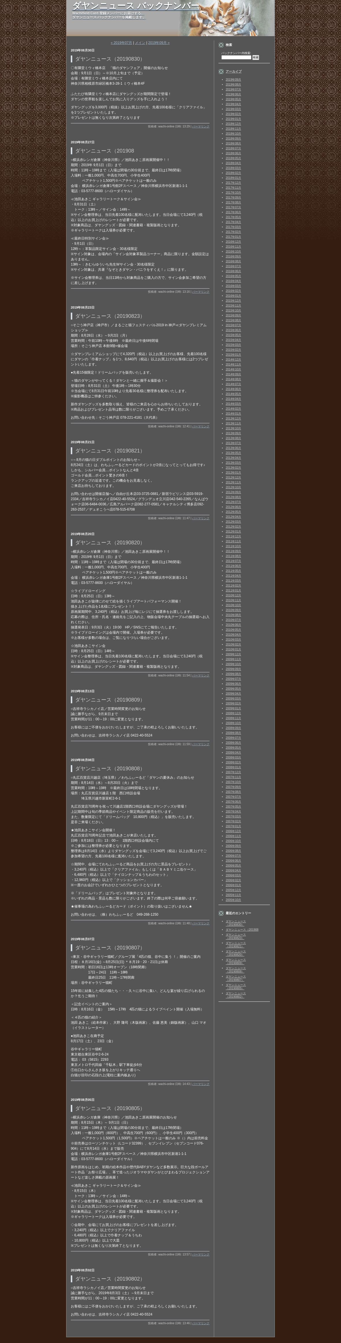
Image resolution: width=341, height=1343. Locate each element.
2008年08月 (233, 732)
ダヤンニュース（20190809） (236, 961)
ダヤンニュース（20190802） (236, 995)
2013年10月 (233, 428)
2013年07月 (233, 443)
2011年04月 (233, 575)
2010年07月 (233, 620)
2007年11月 (233, 777)
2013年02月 (233, 467)
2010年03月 (233, 639)
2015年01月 (233, 354)
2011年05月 (233, 570)
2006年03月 (233, 875)
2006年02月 (233, 880)
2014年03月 (233, 403)
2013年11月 (233, 423)
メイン (140, 43)
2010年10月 (233, 605)
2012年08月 (233, 497)
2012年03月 (233, 521)
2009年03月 (233, 698)
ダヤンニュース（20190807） (236, 978)
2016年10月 (233, 251)
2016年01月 (233, 295)
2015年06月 (233, 330)
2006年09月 (233, 845)
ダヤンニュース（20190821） (236, 944)
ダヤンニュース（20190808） (236, 970)
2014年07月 (233, 384)
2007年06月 (233, 801)
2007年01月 (233, 826)
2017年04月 (233, 222)
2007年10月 (233, 782)
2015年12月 (233, 300)
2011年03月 (233, 580)
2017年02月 (233, 231)
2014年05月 (233, 394)
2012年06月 (233, 507)
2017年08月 (233, 202)
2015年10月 (233, 310)
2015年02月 (233, 349)
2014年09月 (233, 374)
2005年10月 (233, 899)
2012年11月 (233, 482)
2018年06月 (233, 153)
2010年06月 (233, 624)
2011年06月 (233, 565)
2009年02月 (233, 703)
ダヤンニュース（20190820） (236, 953)
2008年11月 (233, 718)
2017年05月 (233, 217)
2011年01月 (233, 590)
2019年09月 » (159, 43)
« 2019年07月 (121, 43)
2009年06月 (233, 683)
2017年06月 (233, 212)
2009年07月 (233, 678)
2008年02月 (233, 762)
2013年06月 (233, 448)
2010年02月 (233, 644)
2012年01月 (233, 531)
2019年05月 (233, 99)
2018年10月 (233, 133)
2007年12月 (233, 772)
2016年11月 (233, 246)
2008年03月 (233, 757)
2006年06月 (233, 860)
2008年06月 (233, 742)
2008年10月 (233, 723)
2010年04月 (233, 634)
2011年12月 (233, 536)
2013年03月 (233, 462)
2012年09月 (233, 492)
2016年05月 (233, 276)
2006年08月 (233, 850)
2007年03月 (233, 816)
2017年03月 (233, 227)
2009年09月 (233, 669)
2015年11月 (233, 305)
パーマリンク (201, 126)
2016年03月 (233, 285)
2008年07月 (233, 737)
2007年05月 (233, 806)
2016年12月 (233, 241)
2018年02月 (233, 173)
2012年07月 (233, 502)
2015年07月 (233, 325)
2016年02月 (233, 290)
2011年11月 (233, 541)
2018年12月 (233, 123)
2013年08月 (233, 438)
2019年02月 (233, 114)
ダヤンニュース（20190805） (236, 986)
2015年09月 (233, 315)
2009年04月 (233, 693)
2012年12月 (233, 477)
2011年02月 (233, 585)
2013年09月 (233, 433)
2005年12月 (233, 890)
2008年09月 (233, 728)
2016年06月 (233, 271)
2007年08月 (233, 791)
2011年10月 (233, 546)
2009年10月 (233, 664)
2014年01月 (233, 413)
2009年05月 (233, 688)
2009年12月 (233, 654)
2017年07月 (233, 207)
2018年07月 (233, 148)
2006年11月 (233, 836)
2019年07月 (233, 89)
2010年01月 (233, 649)
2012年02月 (233, 526)
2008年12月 (233, 713)
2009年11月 (233, 659)
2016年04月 (233, 281)
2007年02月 (233, 821)
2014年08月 (233, 379)
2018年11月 (233, 128)
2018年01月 (233, 177)
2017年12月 (233, 182)
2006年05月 (233, 865)
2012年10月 (233, 487)
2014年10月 (233, 369)
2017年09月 (233, 197)
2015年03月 (233, 344)
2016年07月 (233, 266)
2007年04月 (233, 811)
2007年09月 (233, 787)
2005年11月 (233, 895)
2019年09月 (233, 79)
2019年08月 (233, 84)
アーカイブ (234, 71)
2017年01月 (233, 236)
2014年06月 (233, 389)
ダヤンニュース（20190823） (236, 936)
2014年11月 (233, 364)
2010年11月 (233, 600)
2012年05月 (233, 511)
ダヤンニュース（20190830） (236, 923)
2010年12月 (233, 595)
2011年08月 (233, 556)
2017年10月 (233, 192)
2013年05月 (233, 453)
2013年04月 (233, 457)
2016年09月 (233, 256)
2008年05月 (233, 747)
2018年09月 (233, 138)
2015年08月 (233, 320)
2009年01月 (233, 708)
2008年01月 (233, 767)
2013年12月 (233, 418)
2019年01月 (233, 118)
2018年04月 (233, 163)
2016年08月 (233, 261)
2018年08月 (233, 143)
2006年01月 (233, 885)
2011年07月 (233, 561)
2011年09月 (233, 551)
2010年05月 (233, 629)
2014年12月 (233, 359)
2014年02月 (233, 408)
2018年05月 (233, 158)
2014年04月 (233, 398)
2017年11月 (233, 187)
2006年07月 (233, 855)
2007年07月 (233, 796)
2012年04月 (233, 516)
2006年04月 (233, 870)
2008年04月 (233, 752)
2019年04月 (233, 104)
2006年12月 (233, 831)
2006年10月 (233, 841)
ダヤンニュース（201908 (242, 929)
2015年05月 (233, 335)
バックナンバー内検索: (236, 53)
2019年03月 (233, 109)
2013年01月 (233, 472)
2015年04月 (233, 340)
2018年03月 (233, 168)
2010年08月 (233, 615)
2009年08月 (233, 674)
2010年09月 (233, 610)
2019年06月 (233, 94)
